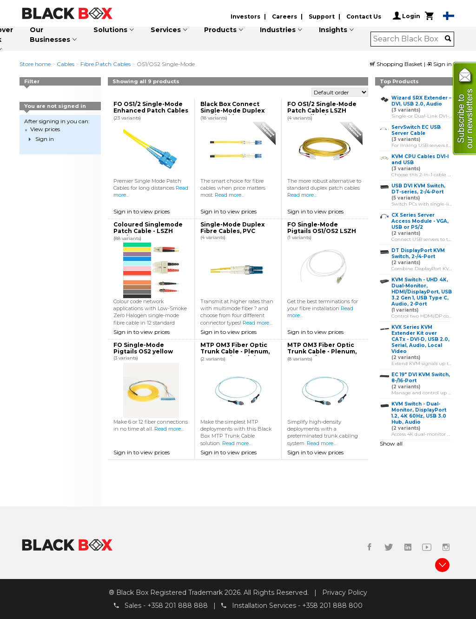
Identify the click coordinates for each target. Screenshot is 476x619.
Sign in (439, 63)
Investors (245, 16)
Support (322, 16)
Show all (391, 443)
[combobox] (409, 39)
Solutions (110, 30)
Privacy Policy (344, 592)
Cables (65, 63)
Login (406, 15)
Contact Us (363, 16)
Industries (278, 30)
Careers (284, 16)
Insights (333, 30)
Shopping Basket (397, 63)
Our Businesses (50, 35)
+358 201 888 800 (332, 605)
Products (220, 30)
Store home (35, 63)
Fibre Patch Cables (105, 63)
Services (166, 30)
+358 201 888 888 (177, 605)
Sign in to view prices (141, 211)
